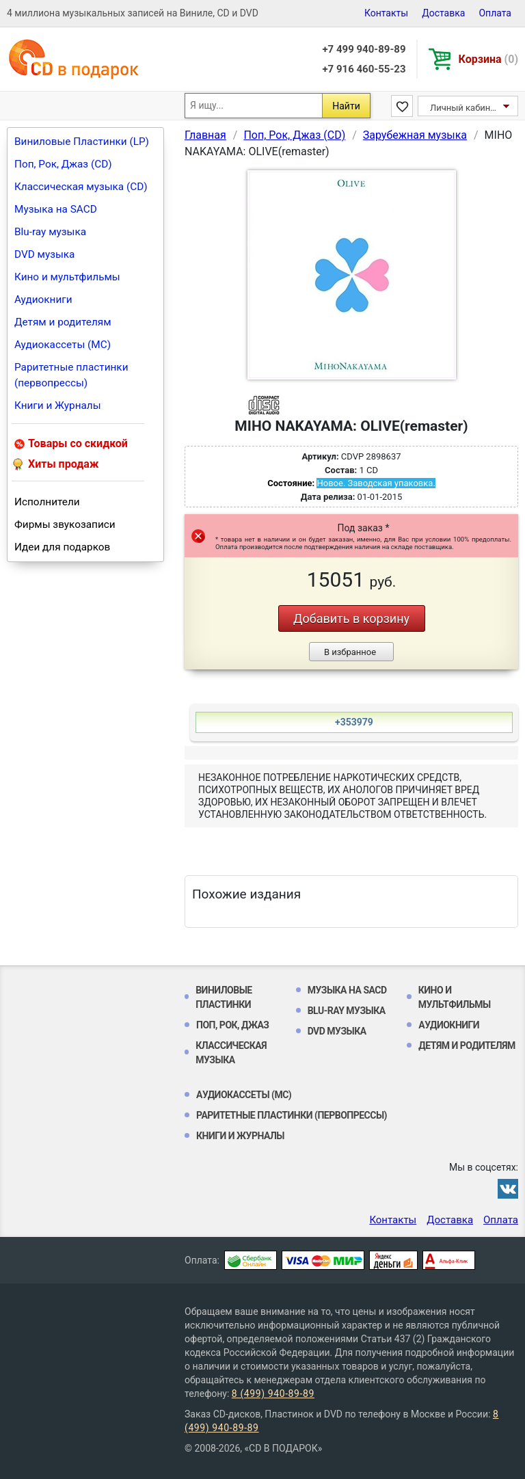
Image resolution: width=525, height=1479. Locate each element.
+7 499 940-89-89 (363, 49)
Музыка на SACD (55, 209)
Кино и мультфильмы (67, 277)
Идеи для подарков (62, 547)
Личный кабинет (464, 108)
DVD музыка (44, 254)
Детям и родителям (62, 322)
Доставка (443, 13)
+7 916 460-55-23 (363, 69)
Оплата (495, 13)
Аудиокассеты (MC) (62, 344)
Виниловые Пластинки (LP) (81, 141)
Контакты (386, 13)
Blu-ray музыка (50, 232)
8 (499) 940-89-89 (273, 1393)
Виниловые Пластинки (224, 997)
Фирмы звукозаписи (65, 524)
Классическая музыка (231, 1052)
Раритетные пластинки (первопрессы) (71, 375)
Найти (346, 106)
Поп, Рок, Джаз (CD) (63, 164)
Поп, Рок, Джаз (232, 1025)
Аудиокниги (43, 299)
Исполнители (47, 502)
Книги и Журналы (57, 405)
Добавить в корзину (351, 618)
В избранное (350, 652)
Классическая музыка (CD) (81, 187)
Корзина (488, 59)
